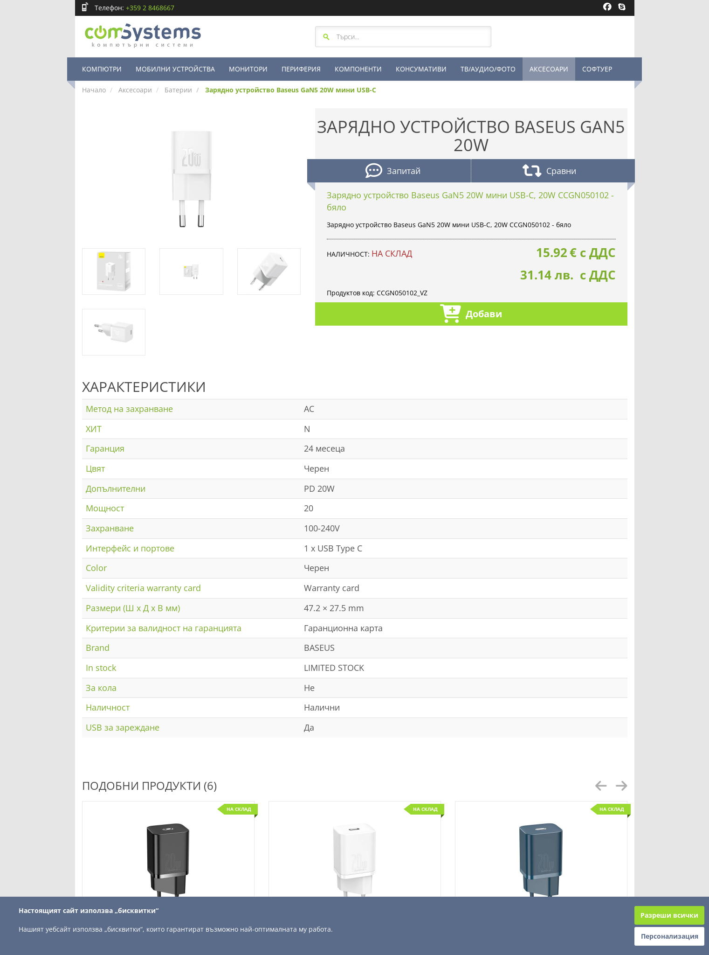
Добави (471, 314)
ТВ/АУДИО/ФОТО (488, 68)
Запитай (392, 171)
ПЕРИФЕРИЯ (301, 68)
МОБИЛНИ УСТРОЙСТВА (175, 68)
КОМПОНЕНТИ (358, 68)
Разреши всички (669, 915)
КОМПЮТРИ (102, 68)
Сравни (549, 171)
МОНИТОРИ (248, 68)
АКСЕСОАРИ (549, 68)
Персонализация (669, 936)
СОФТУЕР (597, 68)
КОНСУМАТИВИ (421, 68)
